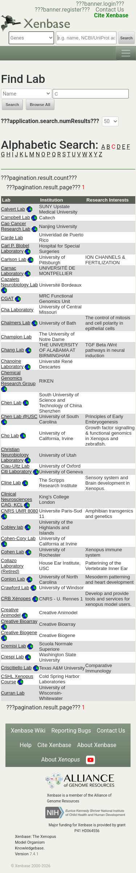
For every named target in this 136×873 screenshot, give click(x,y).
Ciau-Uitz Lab (15, 466)
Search (126, 38)
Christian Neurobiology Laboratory (15, 455)
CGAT (7, 298)
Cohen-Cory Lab (18, 538)
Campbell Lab (15, 217)
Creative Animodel (11, 612)
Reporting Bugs (71, 730)
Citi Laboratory (16, 471)
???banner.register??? (62, 9)
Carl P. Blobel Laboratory (15, 248)
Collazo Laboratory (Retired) (12, 566)
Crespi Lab (12, 656)
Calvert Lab (13, 209)
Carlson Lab (13, 259)
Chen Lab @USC (19, 416)
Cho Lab (10, 435)
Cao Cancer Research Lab (15, 226)
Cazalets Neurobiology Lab (19, 282)
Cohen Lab (12, 551)
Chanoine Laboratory (12, 363)
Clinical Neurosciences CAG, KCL (16, 499)
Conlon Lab (13, 579)
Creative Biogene (19, 632)
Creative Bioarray (19, 621)
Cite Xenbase (54, 745)
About (60, 759)
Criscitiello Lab (16, 667)
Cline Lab (11, 482)
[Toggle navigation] (126, 53)
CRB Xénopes (16, 598)
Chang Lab (12, 350)
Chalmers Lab (15, 322)
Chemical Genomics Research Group (18, 378)
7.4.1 (34, 854)
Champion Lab (16, 337)
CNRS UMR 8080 (19, 511)
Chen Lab (11, 402)
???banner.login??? (100, 3)
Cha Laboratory (17, 309)
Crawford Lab (15, 587)
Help (26, 745)
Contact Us (110, 9)
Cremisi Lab (13, 646)
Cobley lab (12, 527)
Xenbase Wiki (28, 730)
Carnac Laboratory (12, 270)
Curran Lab (13, 693)
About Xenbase (96, 745)
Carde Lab (12, 237)
